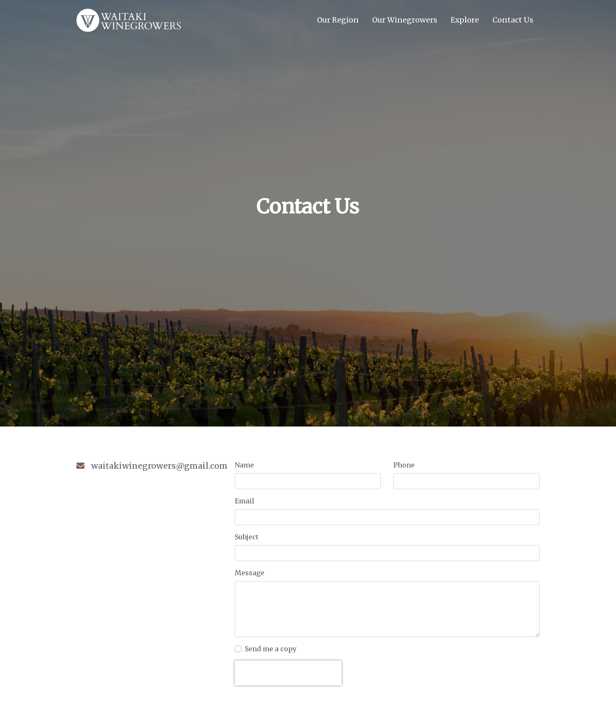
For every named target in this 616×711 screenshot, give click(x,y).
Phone (404, 465)
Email (244, 501)
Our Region (338, 20)
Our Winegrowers (404, 20)
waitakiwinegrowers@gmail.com (159, 466)
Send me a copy (271, 649)
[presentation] (288, 673)
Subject (247, 537)
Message (249, 573)
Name (244, 465)
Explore (465, 20)
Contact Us (516, 19)
